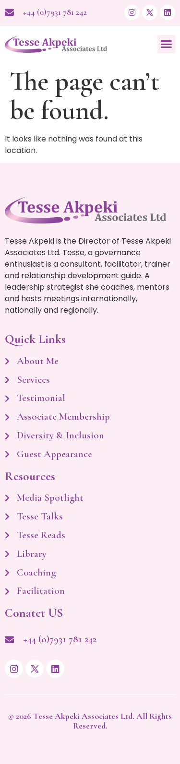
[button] (166, 44)
